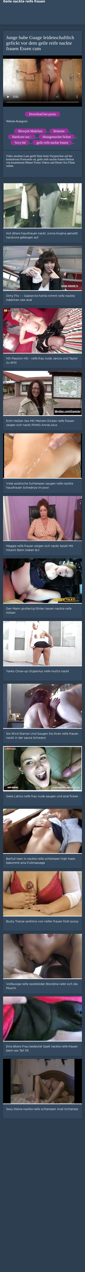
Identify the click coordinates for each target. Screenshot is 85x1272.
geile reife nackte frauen (52, 142)
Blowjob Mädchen (30, 131)
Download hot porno (42, 114)
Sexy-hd (20, 142)
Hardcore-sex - (22, 137)
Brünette (59, 131)
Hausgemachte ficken (57, 137)
